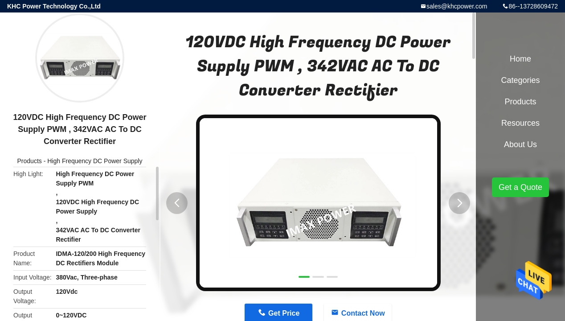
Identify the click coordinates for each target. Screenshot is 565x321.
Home (520, 58)
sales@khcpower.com (456, 6)
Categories (520, 80)
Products (29, 161)
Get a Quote (520, 187)
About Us (520, 144)
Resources (520, 123)
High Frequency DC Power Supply (94, 161)
